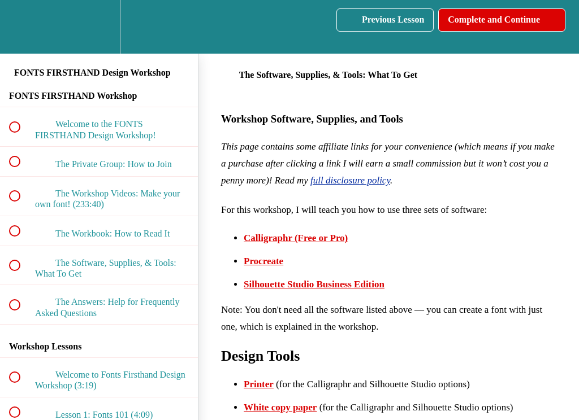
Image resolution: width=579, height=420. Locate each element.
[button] (21, 27)
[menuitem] (99, 27)
